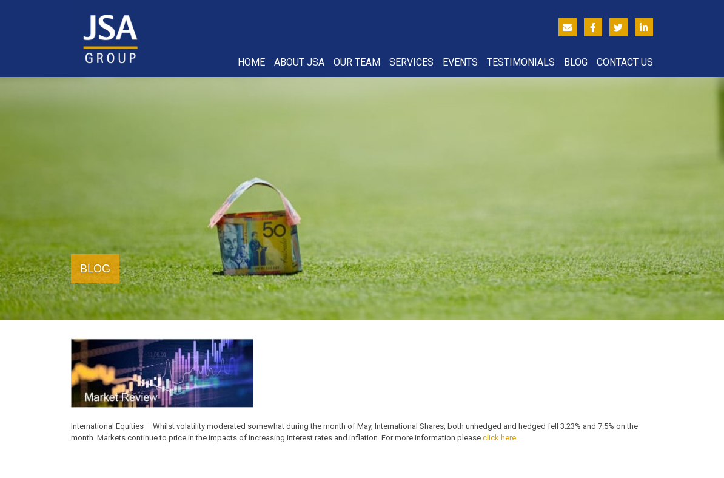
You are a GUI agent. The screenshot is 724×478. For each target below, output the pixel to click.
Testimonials (521, 62)
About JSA (299, 62)
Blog (576, 62)
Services (411, 62)
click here (499, 437)
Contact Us (625, 62)
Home (251, 62)
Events (460, 62)
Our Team (357, 62)
